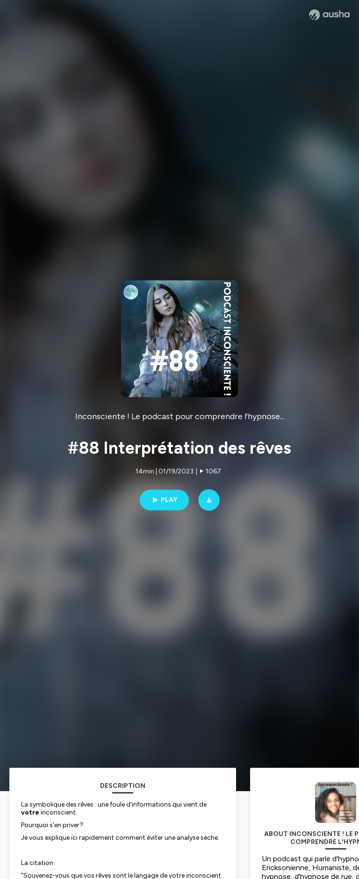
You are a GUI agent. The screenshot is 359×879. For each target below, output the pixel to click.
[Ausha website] (329, 15)
